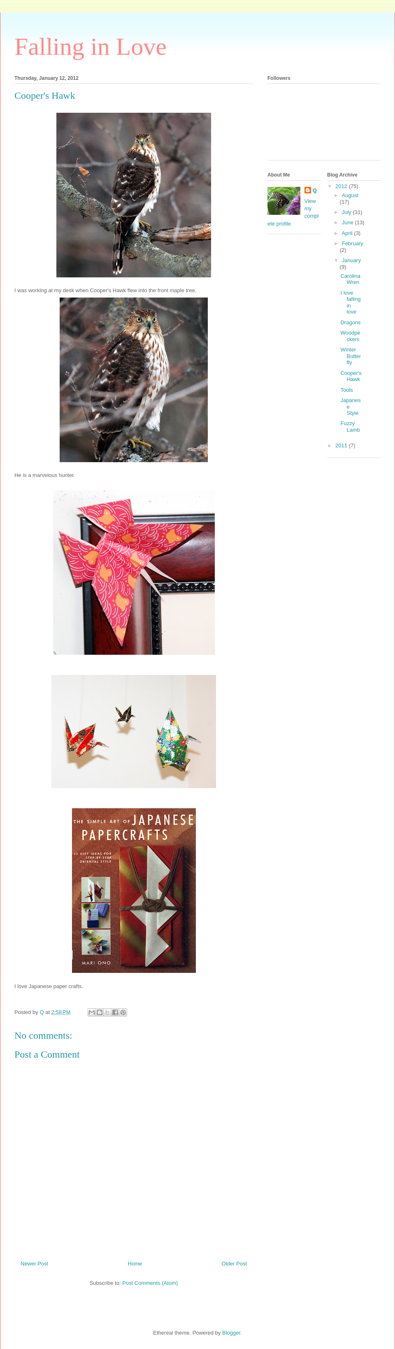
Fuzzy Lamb (350, 426)
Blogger (231, 1333)
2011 (342, 445)
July (347, 212)
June (348, 222)
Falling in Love (90, 46)
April (348, 233)
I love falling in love (350, 302)
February (352, 243)
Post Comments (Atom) (150, 1283)
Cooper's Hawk (351, 376)
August (350, 195)
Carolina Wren (350, 279)
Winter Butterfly (350, 356)
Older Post (234, 1264)
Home (135, 1264)
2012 (342, 186)
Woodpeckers (350, 336)
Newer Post (34, 1264)
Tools (346, 390)
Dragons (350, 322)
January (351, 260)
